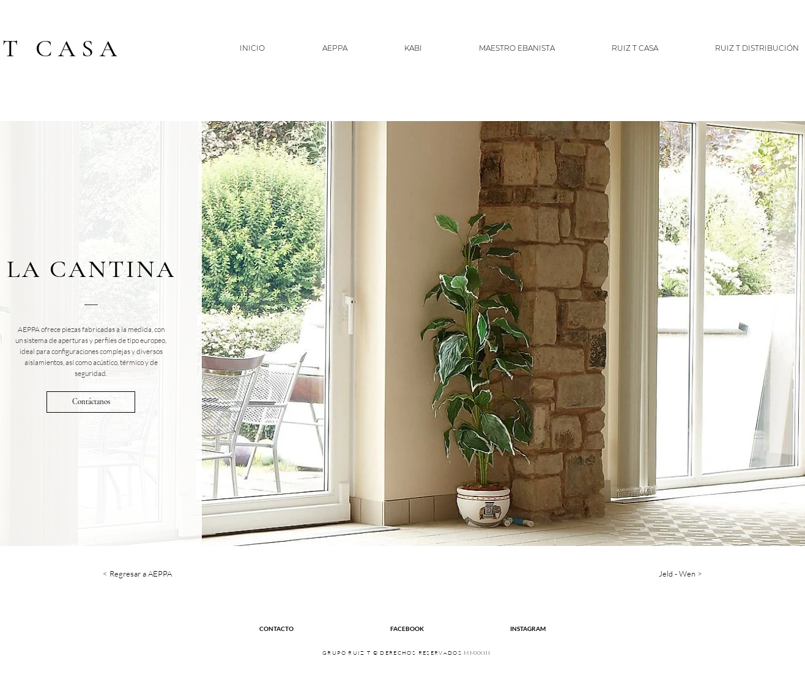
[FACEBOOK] (406, 628)
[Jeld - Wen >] (658, 574)
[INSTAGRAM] (527, 628)
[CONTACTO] (276, 628)
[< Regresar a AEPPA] (147, 574)
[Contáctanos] (90, 402)
